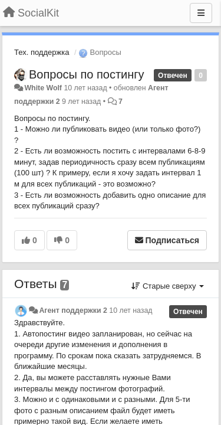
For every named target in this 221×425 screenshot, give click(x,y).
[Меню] (201, 13)
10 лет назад (130, 310)
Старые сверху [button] (167, 286)
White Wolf (43, 88)
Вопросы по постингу (86, 74)
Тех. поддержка (41, 52)
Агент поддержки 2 (73, 310)
